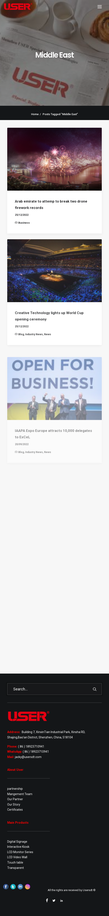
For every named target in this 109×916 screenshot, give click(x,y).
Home (35, 114)
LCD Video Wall (17, 857)
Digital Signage (17, 841)
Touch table (15, 862)
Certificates (15, 809)
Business (24, 222)
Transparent (15, 868)
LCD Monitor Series (20, 852)
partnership (15, 788)
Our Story (13, 804)
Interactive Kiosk (18, 846)
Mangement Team (19, 794)
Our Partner (15, 799)
